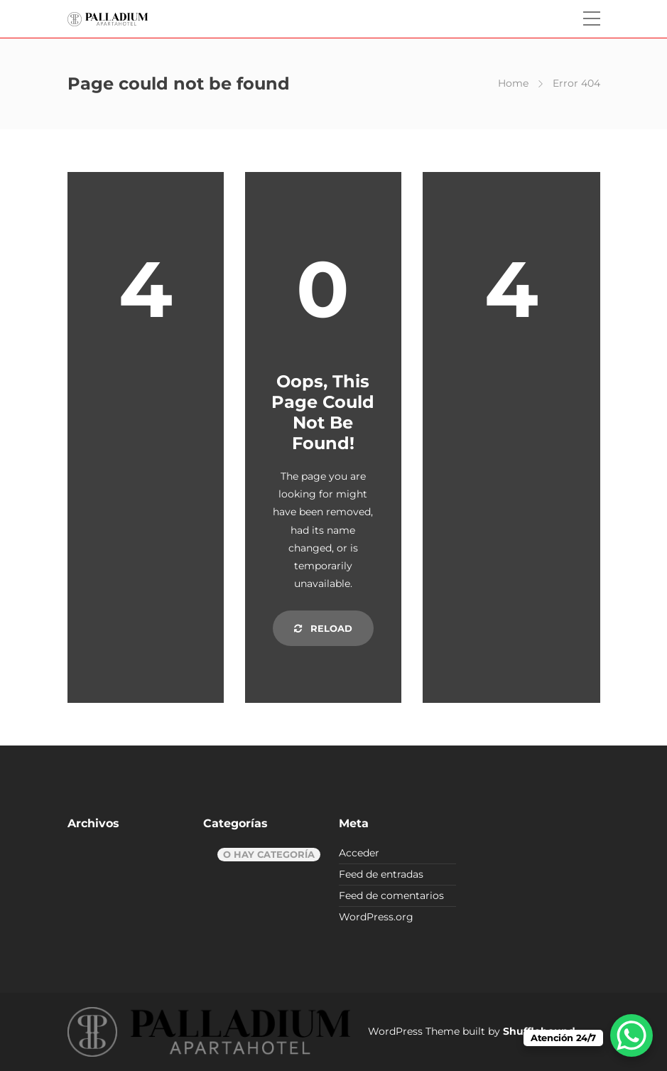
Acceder (359, 853)
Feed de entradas (381, 874)
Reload (323, 628)
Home (513, 83)
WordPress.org (376, 917)
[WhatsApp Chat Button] (631, 1035)
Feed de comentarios (391, 895)
